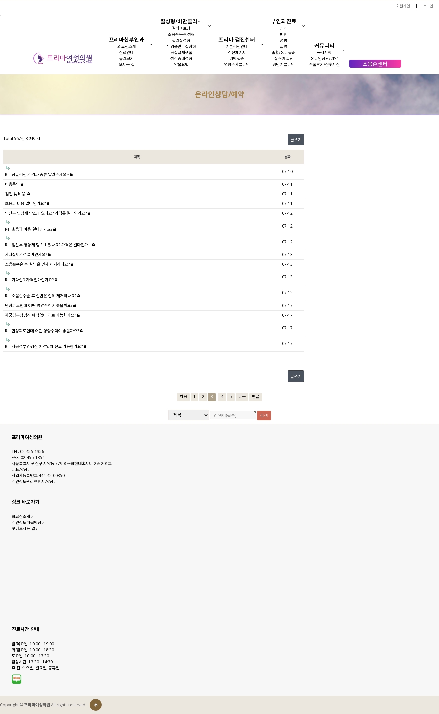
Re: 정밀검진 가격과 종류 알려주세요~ (39, 174)
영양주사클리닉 (237, 64)
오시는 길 (126, 64)
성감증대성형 (181, 58)
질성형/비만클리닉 (181, 21)
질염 (283, 46)
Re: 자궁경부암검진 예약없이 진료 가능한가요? (45, 346)
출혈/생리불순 (283, 52)
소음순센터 (375, 64)
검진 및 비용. (17, 194)
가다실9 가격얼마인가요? (28, 254)
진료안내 (126, 52)
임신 (283, 28)
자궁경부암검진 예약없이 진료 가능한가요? (42, 315)
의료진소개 (126, 46)
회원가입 (403, 5)
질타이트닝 (181, 28)
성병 (283, 40)
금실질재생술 (181, 52)
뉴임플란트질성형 (181, 46)
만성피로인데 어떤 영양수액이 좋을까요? (40, 305)
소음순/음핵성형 (181, 34)
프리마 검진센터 (236, 39)
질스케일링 (283, 58)
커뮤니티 (324, 45)
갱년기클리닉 (283, 64)
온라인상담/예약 (324, 58)
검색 (264, 415)
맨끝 (255, 396)
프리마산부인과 (126, 39)
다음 (242, 396)
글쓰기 (295, 140)
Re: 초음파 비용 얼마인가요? (30, 229)
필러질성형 (181, 40)
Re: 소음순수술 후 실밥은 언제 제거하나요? (42, 296)
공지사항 (324, 52)
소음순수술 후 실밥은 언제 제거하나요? (39, 264)
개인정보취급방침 (28, 522)
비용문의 (14, 184)
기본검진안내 (237, 46)
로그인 (428, 5)
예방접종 (236, 58)
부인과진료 (283, 21)
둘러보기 (126, 58)
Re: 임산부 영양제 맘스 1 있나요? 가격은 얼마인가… (50, 245)
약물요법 (181, 64)
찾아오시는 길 (24, 528)
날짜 (287, 156)
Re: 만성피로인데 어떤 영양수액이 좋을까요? (44, 331)
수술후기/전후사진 (324, 64)
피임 (283, 34)
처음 (183, 396)
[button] (151, 44)
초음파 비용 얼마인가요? (27, 203)
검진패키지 (237, 52)
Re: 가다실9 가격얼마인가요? (31, 280)
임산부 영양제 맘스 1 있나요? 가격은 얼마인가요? (47, 213)
